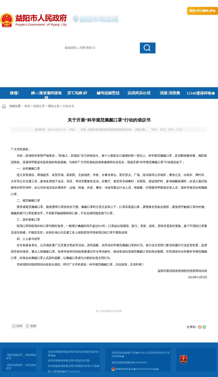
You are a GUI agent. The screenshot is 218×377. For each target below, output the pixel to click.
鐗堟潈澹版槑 (14, 365)
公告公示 (68, 106)
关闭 (33, 326)
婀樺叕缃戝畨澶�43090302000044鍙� (135, 369)
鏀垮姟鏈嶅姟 (108, 93)
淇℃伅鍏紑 (77, 93)
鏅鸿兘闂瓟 (186, 3)
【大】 (163, 129)
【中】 (171, 129)
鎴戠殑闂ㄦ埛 (155, 3)
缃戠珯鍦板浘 (14, 355)
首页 (27, 106)
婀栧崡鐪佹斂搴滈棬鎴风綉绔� (41, 3)
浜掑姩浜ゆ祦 (139, 93)
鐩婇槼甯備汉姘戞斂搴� (76, 3)
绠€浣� (171, 3)
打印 (19, 326)
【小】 (179, 129)
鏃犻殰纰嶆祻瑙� (207, 3)
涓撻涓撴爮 (170, 93)
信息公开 (39, 106)
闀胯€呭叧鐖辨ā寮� (202, 10)
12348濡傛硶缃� (200, 93)
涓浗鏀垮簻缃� (10, 3)
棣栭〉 (15, 93)
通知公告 (54, 106)
